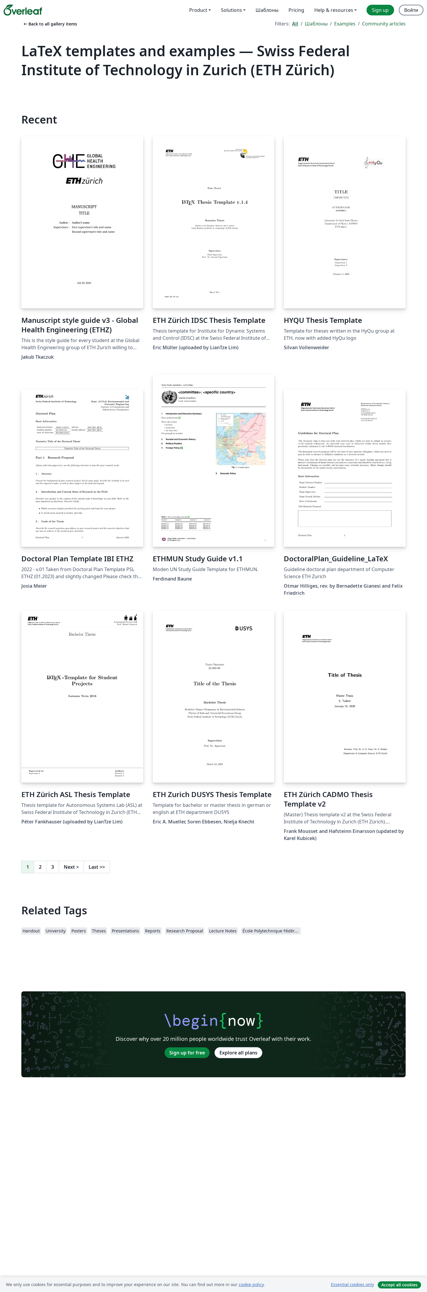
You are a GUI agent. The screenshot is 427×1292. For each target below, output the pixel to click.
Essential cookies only (352, 1284)
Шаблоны (316, 23)
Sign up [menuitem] (380, 10)
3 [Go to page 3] (52, 867)
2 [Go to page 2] (40, 867)
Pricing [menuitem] (296, 10)
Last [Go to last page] (97, 867)
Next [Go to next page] (71, 867)
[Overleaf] (23, 10)
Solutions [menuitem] (231, 10)
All (295, 23)
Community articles (384, 23)
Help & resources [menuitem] (333, 10)
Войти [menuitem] (411, 10)
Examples (345, 23)
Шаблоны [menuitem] (267, 10)
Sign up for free (187, 1052)
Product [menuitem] (198, 10)
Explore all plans (238, 1052)
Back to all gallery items (50, 24)
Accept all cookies (399, 1285)
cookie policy (251, 1284)
